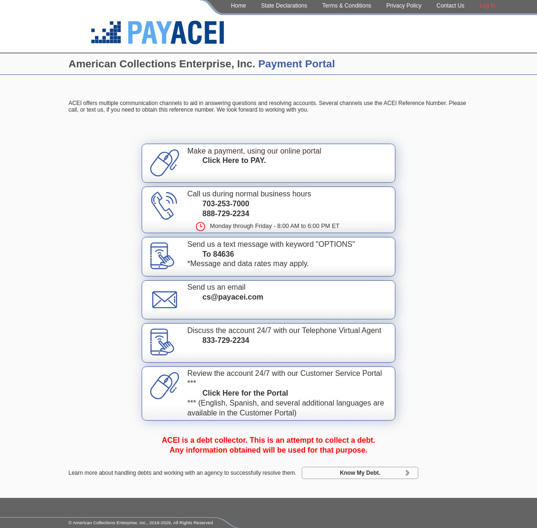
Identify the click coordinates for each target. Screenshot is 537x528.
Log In (487, 5)
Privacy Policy (404, 5)
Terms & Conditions (346, 5)
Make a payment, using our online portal (268, 162)
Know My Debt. (360, 473)
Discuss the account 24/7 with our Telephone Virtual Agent (268, 341)
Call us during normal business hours (268, 210)
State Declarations (284, 5)
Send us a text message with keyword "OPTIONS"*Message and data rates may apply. (268, 255)
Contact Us (451, 5)
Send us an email (268, 298)
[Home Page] (157, 34)
